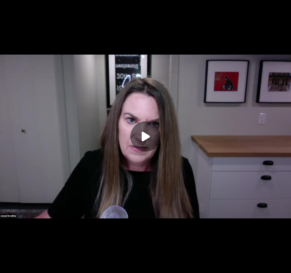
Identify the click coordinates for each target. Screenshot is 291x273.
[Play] (145, 136)
